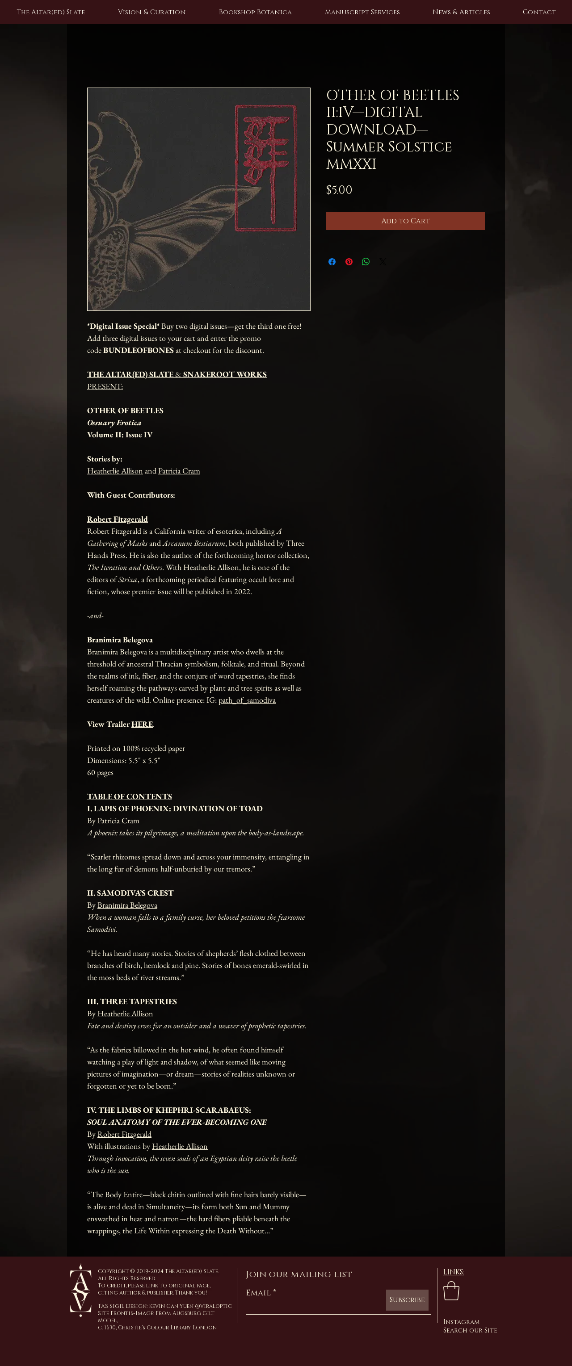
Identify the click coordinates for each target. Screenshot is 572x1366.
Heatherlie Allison (115, 470)
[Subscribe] (407, 1300)
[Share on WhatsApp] (366, 261)
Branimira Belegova (127, 905)
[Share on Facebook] (332, 261)
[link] (451, 1290)
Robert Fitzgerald (124, 1134)
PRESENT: (105, 386)
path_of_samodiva (247, 700)
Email (258, 1293)
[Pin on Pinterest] (349, 261)
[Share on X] (383, 261)
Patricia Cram (179, 470)
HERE (142, 724)
